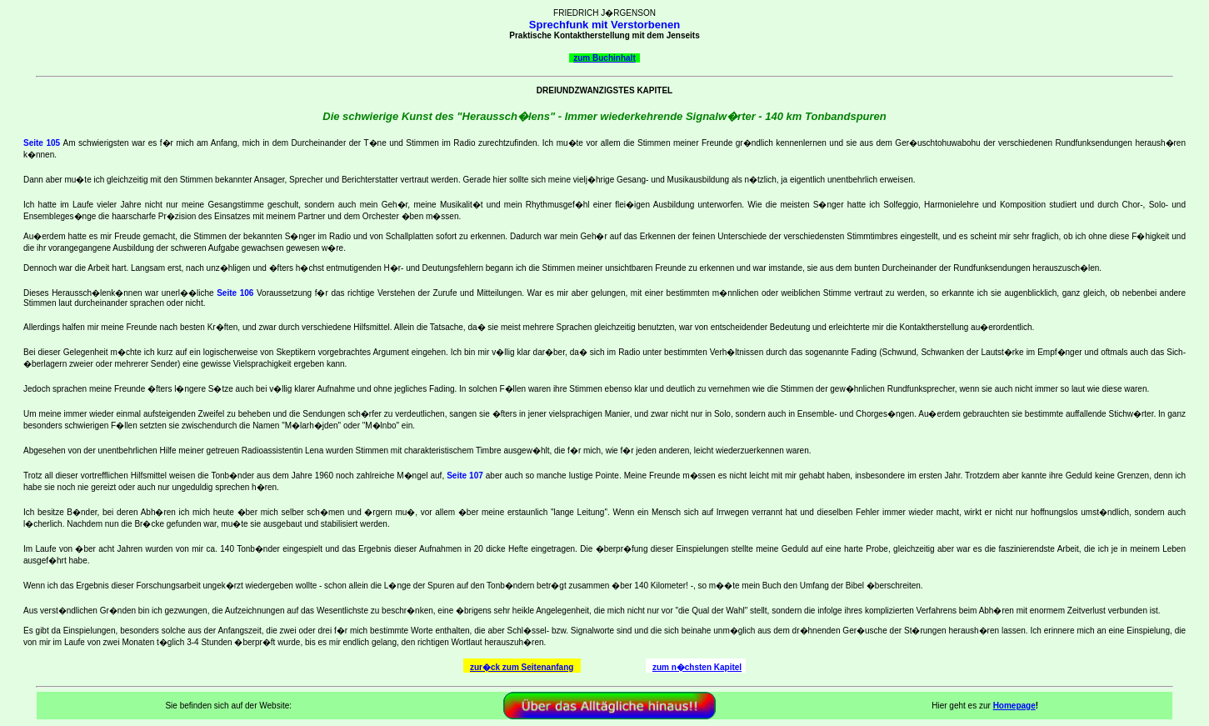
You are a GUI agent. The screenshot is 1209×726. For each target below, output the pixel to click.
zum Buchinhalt (604, 58)
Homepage (1014, 705)
